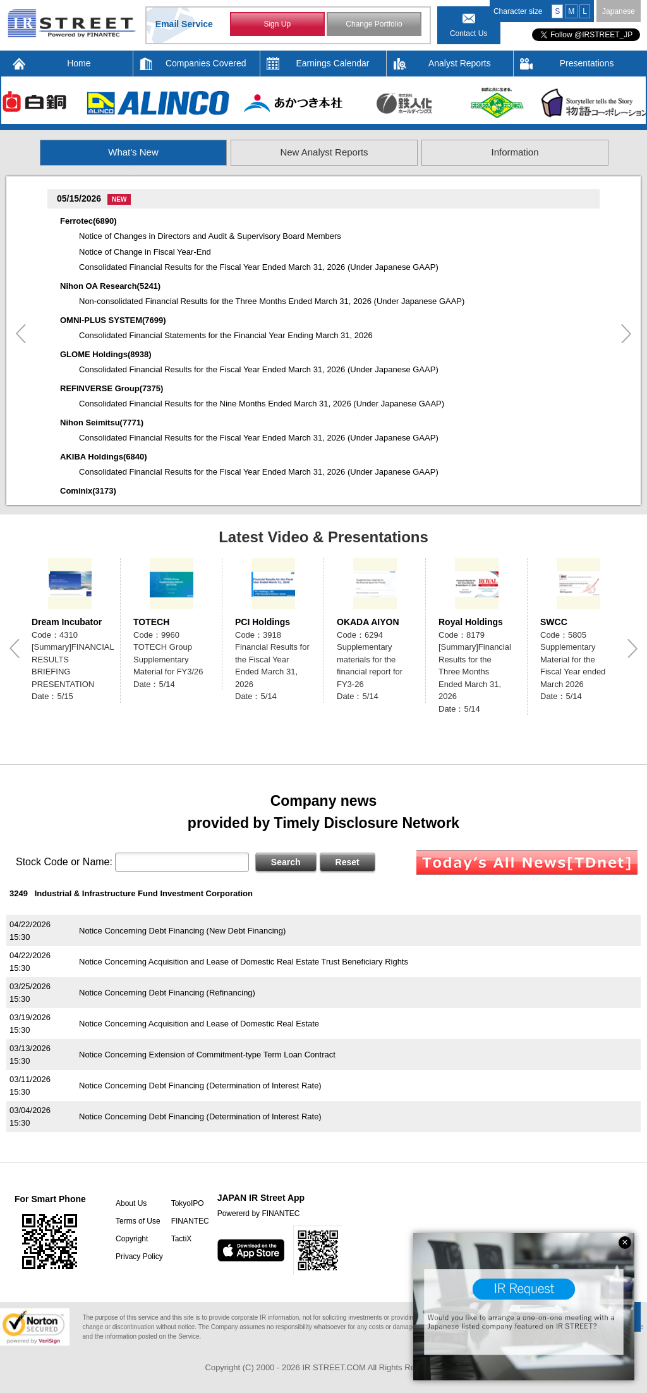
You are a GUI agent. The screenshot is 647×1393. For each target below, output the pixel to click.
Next (626, 333)
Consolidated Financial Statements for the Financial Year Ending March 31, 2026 (226, 335)
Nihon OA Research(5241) (110, 286)
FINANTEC (190, 1221)
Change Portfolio (374, 24)
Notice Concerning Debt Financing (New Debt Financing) (182, 930)
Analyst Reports (459, 63)
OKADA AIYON (368, 622)
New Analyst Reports (324, 152)
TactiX (181, 1238)
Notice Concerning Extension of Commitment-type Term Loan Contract (207, 1054)
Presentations (587, 63)
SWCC (553, 622)
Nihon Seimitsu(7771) (101, 422)
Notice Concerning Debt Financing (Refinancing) (167, 992)
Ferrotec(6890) (88, 221)
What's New (133, 152)
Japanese (618, 11)
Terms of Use (138, 1221)
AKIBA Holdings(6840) (103, 456)
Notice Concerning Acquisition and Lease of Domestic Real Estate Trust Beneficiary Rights (243, 961)
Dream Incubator (67, 622)
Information (514, 152)
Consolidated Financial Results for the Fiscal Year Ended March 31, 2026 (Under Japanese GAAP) (258, 267)
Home (78, 63)
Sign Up (277, 24)
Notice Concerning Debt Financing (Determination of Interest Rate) (200, 1085)
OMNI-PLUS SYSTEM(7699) (113, 320)
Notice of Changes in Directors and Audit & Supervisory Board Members (210, 236)
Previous (21, 333)
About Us (131, 1203)
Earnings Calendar (333, 63)
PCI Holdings (262, 622)
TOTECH (151, 622)
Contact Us (468, 33)
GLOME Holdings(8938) (105, 354)
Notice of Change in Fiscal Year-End (145, 252)
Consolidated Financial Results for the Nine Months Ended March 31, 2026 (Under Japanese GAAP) (261, 403)
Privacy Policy (139, 1256)
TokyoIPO (187, 1203)
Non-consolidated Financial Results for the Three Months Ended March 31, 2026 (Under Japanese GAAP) (271, 301)
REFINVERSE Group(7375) (111, 388)
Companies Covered (206, 63)
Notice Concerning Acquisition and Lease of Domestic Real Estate (199, 1023)
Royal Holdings (470, 622)
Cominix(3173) (88, 491)
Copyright (132, 1238)
